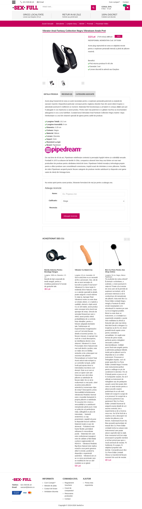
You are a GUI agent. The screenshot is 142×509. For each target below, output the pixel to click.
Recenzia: (53, 208)
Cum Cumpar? (49, 483)
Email (40, 2)
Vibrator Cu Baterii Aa (83, 270)
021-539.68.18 (27, 2)
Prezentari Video (102, 24)
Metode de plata (50, 486)
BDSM (81, 24)
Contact (126, 2)
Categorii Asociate (85, 94)
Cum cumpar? (114, 2)
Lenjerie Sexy (72, 24)
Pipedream (57, 145)
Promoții (90, 24)
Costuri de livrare (50, 489)
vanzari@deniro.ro (28, 487)
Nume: (54, 193)
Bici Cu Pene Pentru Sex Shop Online (115, 271)
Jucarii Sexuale (47, 24)
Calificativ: (53, 200)
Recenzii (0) (67, 94)
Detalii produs (51, 94)
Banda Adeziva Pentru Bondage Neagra (53, 271)
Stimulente (60, 24)
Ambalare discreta (51, 492)
